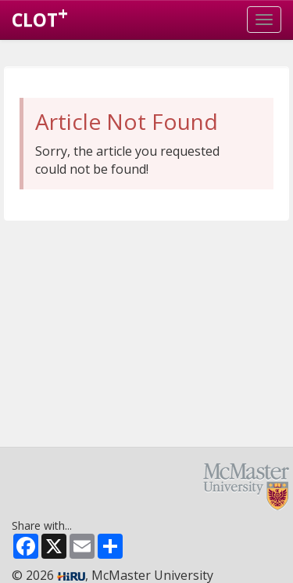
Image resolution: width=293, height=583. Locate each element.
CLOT (40, 16)
